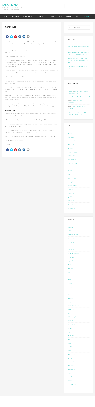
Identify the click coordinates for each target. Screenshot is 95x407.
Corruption (71, 257)
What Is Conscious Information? (81, 97)
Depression (71, 261)
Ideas (69, 294)
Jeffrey (70, 112)
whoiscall (70, 91)
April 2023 (70, 148)
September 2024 (72, 141)
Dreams (70, 264)
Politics (69, 343)
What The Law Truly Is (74, 72)
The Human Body (72, 384)
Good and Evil (71, 283)
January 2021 (71, 182)
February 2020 (72, 204)
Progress (70, 358)
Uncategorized (72, 388)
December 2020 (72, 185)
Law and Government (73, 305)
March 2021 (71, 174)
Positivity (70, 347)
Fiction (69, 279)
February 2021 (72, 178)
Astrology (70, 227)
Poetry (69, 339)
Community (71, 242)
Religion (70, 373)
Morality (70, 328)
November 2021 (72, 163)
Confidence (71, 246)
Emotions (70, 268)
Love (69, 313)
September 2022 (72, 159)
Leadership (71, 309)
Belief (69, 231)
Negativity (70, 332)
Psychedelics (71, 362)
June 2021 (70, 167)
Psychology (71, 365)
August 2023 (71, 144)
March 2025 (71, 137)
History (70, 287)
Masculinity (71, 320)
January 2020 (71, 208)
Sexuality (70, 376)
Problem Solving (72, 354)
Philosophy (70, 335)
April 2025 (70, 133)
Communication (72, 238)
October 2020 (71, 193)
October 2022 (71, 155)
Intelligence (71, 302)
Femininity (70, 275)
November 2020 (72, 189)
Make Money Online (73, 317)
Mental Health (71, 324)
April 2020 (70, 197)
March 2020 (71, 200)
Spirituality (70, 380)
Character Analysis (73, 234)
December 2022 (72, 152)
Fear (69, 272)
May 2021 (70, 170)
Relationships (71, 369)
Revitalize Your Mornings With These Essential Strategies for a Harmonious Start (78, 60)
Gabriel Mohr (10, 5)
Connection (71, 249)
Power (69, 350)
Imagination (71, 298)
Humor (69, 290)
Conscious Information (74, 253)
